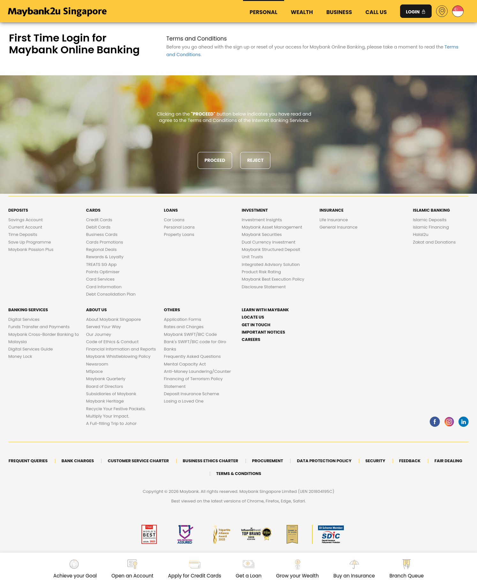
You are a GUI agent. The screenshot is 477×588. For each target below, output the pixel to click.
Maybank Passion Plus (31, 249)
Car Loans (174, 220)
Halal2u (420, 234)
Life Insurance (334, 220)
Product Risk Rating (261, 272)
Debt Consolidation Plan (111, 294)
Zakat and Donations (434, 242)
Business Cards (101, 234)
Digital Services (24, 319)
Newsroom (97, 364)
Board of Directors (104, 386)
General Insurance (339, 227)
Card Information (104, 287)
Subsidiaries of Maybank (111, 394)
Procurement (267, 461)
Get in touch (256, 325)
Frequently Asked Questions (192, 356)
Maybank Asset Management (272, 227)
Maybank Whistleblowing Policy (118, 356)
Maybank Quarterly (105, 379)
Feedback (409, 461)
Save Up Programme (29, 242)
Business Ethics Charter (210, 461)
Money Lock (20, 356)
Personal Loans (179, 227)
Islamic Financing (431, 227)
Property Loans (179, 234)
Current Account (25, 227)
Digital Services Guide (30, 349)
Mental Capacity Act (185, 364)
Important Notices (263, 332)
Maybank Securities (262, 234)
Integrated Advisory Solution (271, 264)
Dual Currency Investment (268, 242)
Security (375, 461)
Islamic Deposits (429, 220)
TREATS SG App (101, 264)
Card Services (100, 279)
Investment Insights (262, 220)
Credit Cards (99, 220)
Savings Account (25, 220)
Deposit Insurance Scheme (191, 394)
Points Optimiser (103, 272)
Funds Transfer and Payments (39, 327)
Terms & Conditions (238, 474)
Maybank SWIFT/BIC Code (190, 334)
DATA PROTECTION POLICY (324, 461)
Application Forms (182, 319)
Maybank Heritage (105, 401)
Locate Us (253, 317)
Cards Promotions (104, 242)
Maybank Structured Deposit (271, 249)
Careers (251, 339)
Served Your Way (103, 327)
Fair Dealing (448, 461)
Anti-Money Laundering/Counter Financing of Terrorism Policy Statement (197, 378)
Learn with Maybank (265, 310)
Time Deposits (22, 234)
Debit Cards (98, 227)
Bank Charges (78, 461)
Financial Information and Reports (121, 349)
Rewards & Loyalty (105, 257)
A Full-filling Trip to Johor (111, 423)
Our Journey (98, 334)
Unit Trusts (252, 257)
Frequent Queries (28, 461)
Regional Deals (101, 249)
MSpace (94, 371)
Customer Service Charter (138, 461)
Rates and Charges (183, 327)
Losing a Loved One (183, 401)
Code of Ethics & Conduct (112, 342)
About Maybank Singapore (113, 319)
